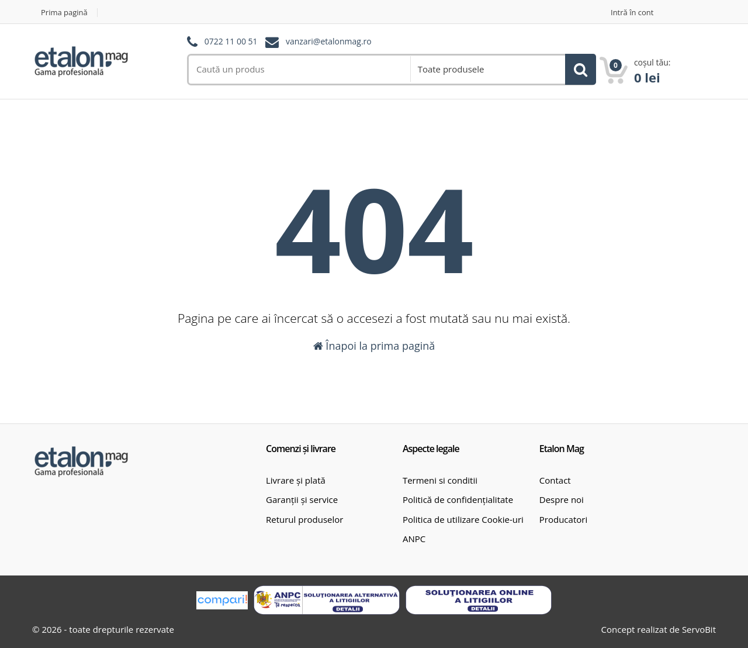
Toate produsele (451, 69)
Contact (555, 480)
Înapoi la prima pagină (374, 346)
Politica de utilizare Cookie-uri (463, 519)
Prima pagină (64, 12)
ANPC (414, 538)
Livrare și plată (295, 480)
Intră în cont (632, 12)
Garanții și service (302, 499)
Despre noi (561, 499)
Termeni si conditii (440, 480)
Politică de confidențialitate (458, 499)
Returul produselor (304, 519)
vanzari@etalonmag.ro (329, 41)
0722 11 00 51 (231, 41)
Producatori (563, 519)
